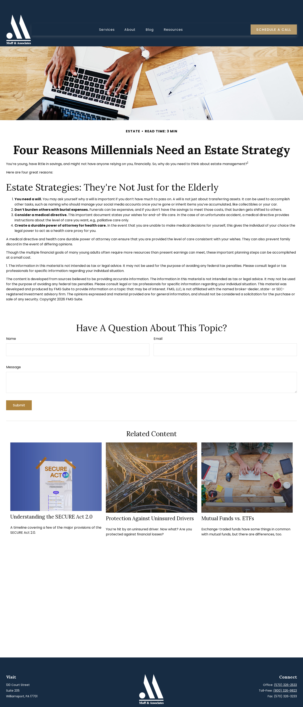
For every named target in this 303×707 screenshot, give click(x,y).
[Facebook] (147, 700)
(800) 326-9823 (285, 678)
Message (13, 354)
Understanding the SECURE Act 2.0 (51, 504)
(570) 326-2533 (285, 672)
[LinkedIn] (155, 700)
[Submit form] (19, 393)
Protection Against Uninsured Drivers (150, 506)
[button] (106, 16)
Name (11, 326)
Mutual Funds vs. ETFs (227, 506)
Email (158, 326)
